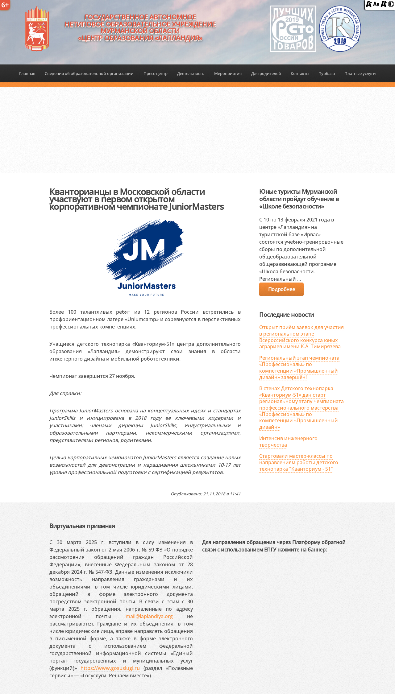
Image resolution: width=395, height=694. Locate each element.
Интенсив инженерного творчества (288, 441)
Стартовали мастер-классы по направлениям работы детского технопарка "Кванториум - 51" (298, 462)
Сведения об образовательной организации (89, 73)
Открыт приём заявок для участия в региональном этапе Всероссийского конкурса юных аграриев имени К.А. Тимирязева (301, 337)
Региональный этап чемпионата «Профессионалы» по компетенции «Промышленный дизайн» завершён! (299, 367)
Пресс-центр (155, 73)
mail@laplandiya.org (149, 616)
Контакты (300, 73)
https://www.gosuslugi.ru (110, 668)
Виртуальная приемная (82, 526)
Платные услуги (360, 73)
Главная (27, 73)
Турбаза (327, 73)
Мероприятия (228, 73)
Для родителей (266, 73)
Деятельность (190, 73)
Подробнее (281, 289)
